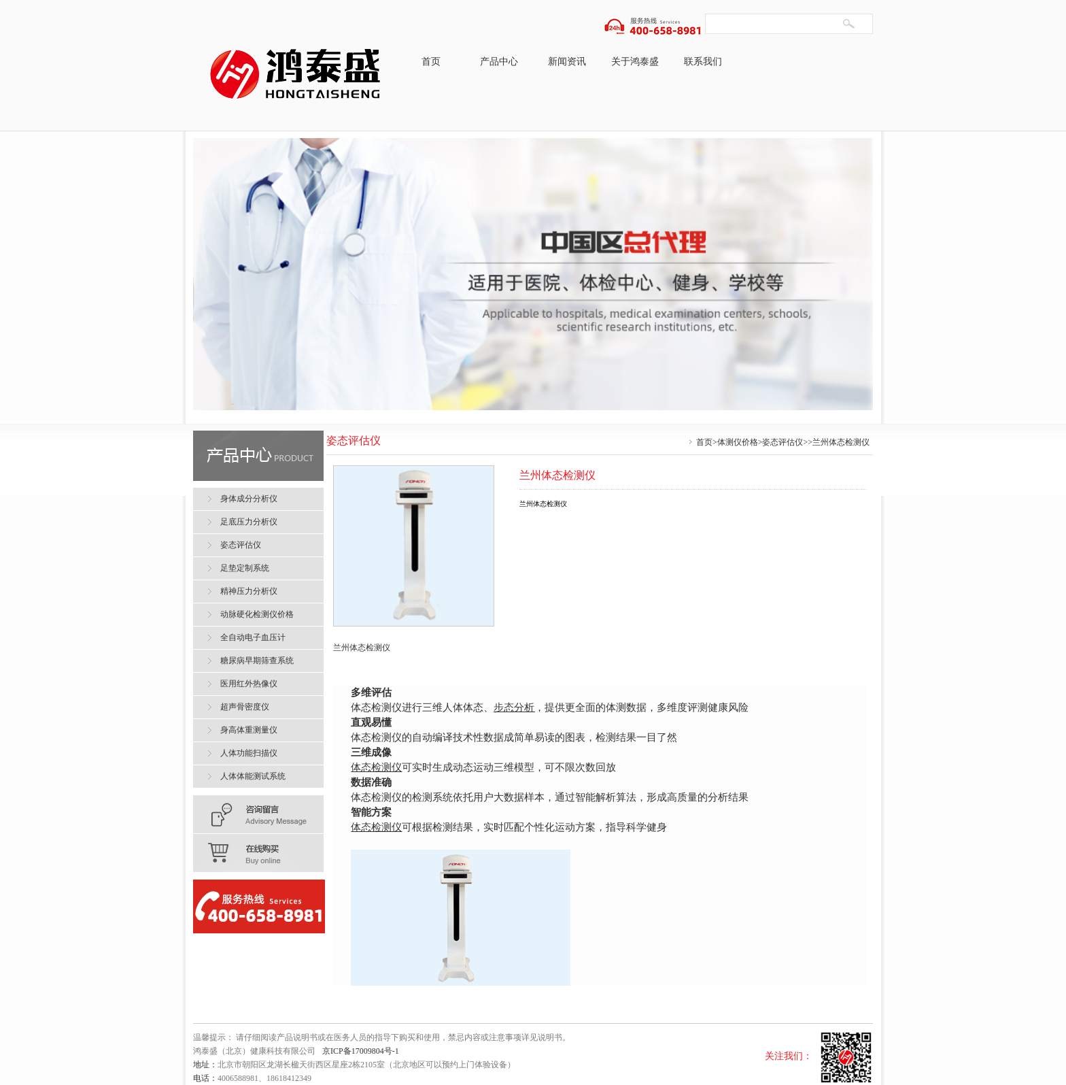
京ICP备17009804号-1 (360, 1051)
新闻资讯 (567, 61)
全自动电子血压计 (253, 637)
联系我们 (703, 61)
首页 (431, 61)
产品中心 (499, 61)
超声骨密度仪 (244, 707)
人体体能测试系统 (253, 776)
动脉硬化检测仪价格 (257, 614)
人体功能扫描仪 (248, 753)
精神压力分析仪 (248, 591)
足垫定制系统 (244, 568)
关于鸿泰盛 (635, 61)
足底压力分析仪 (248, 522)
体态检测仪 (376, 767)
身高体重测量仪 (248, 730)
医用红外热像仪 (248, 683)
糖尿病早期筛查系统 (257, 660)
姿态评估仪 (782, 442)
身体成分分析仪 (248, 498)
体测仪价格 (737, 442)
